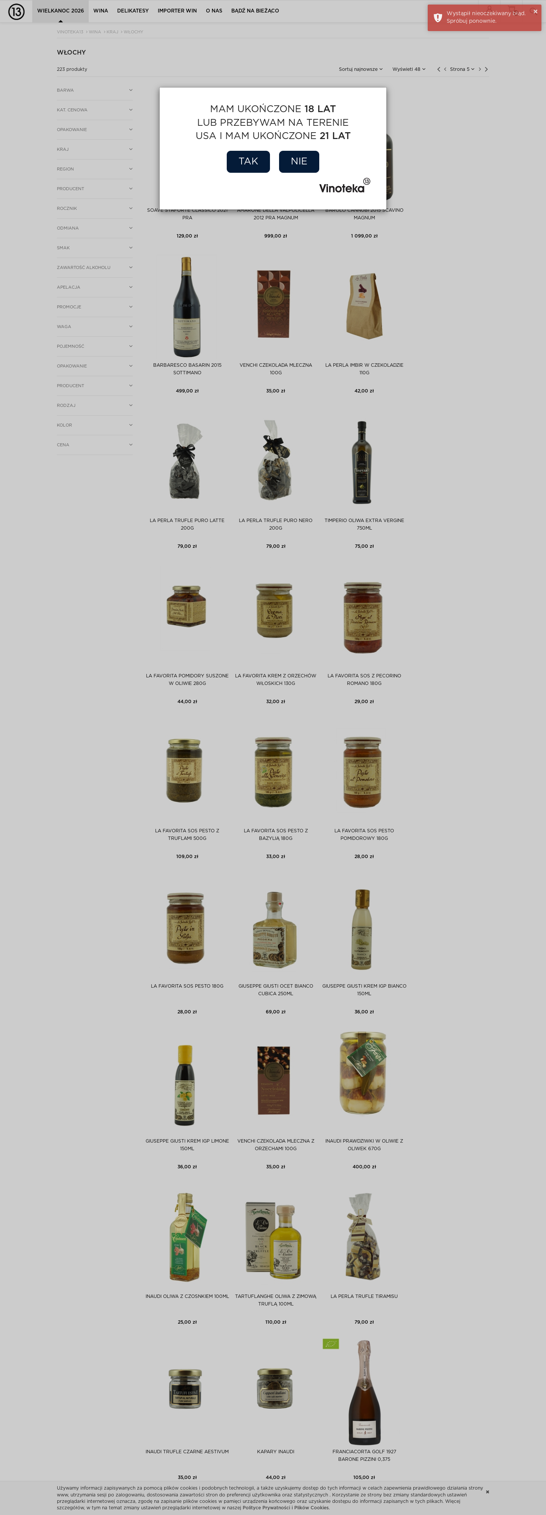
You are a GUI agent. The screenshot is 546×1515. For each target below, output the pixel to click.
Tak (248, 161)
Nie (299, 161)
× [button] (535, 12)
